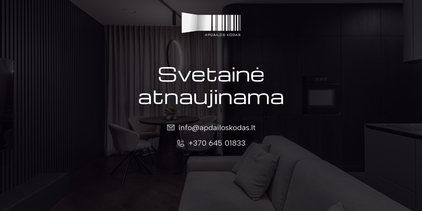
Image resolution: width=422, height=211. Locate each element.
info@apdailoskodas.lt (217, 127)
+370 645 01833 (217, 143)
